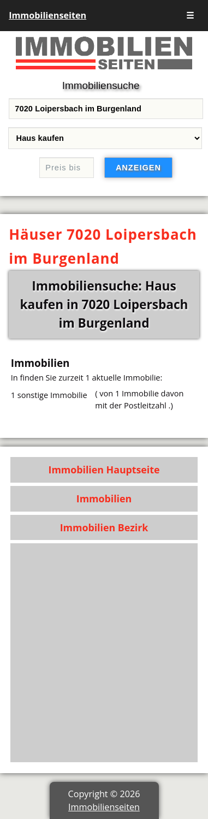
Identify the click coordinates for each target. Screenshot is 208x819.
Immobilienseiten (47, 15)
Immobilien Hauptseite (104, 469)
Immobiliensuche (101, 85)
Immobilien (104, 498)
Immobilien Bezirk (104, 527)
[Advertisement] (104, 653)
